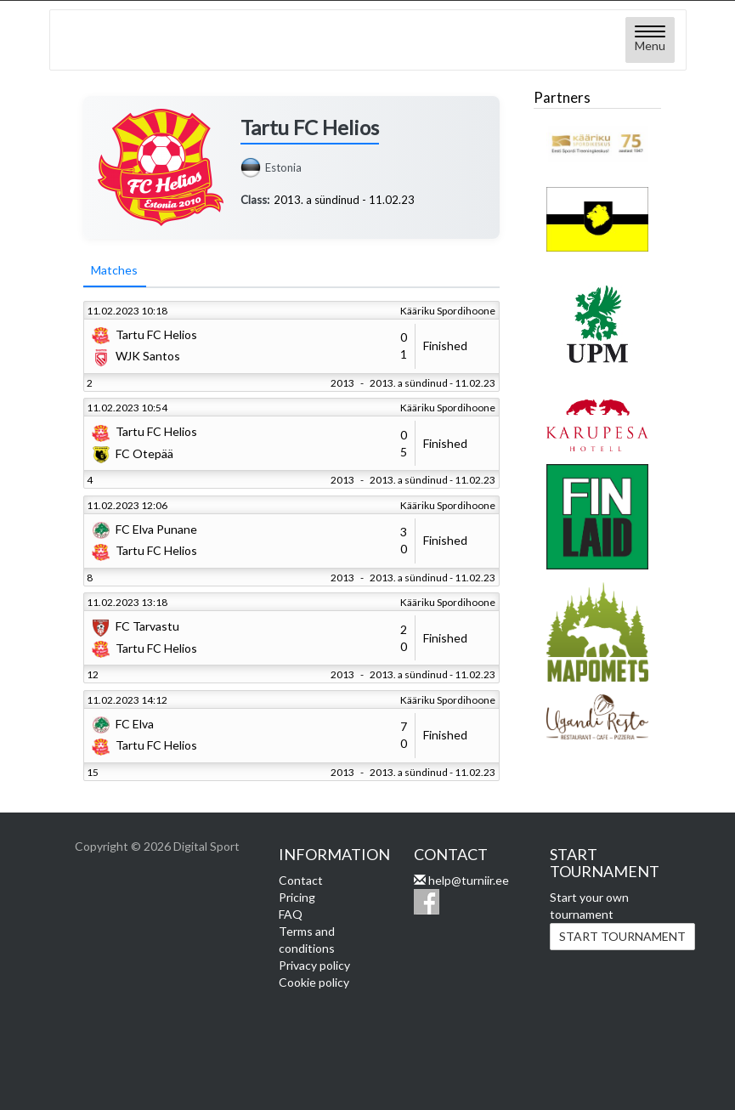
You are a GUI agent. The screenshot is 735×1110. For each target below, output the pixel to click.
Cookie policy (314, 982)
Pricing (297, 897)
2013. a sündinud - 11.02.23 (344, 200)
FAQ (290, 914)
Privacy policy (314, 965)
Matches (115, 270)
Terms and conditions (307, 939)
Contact (301, 880)
